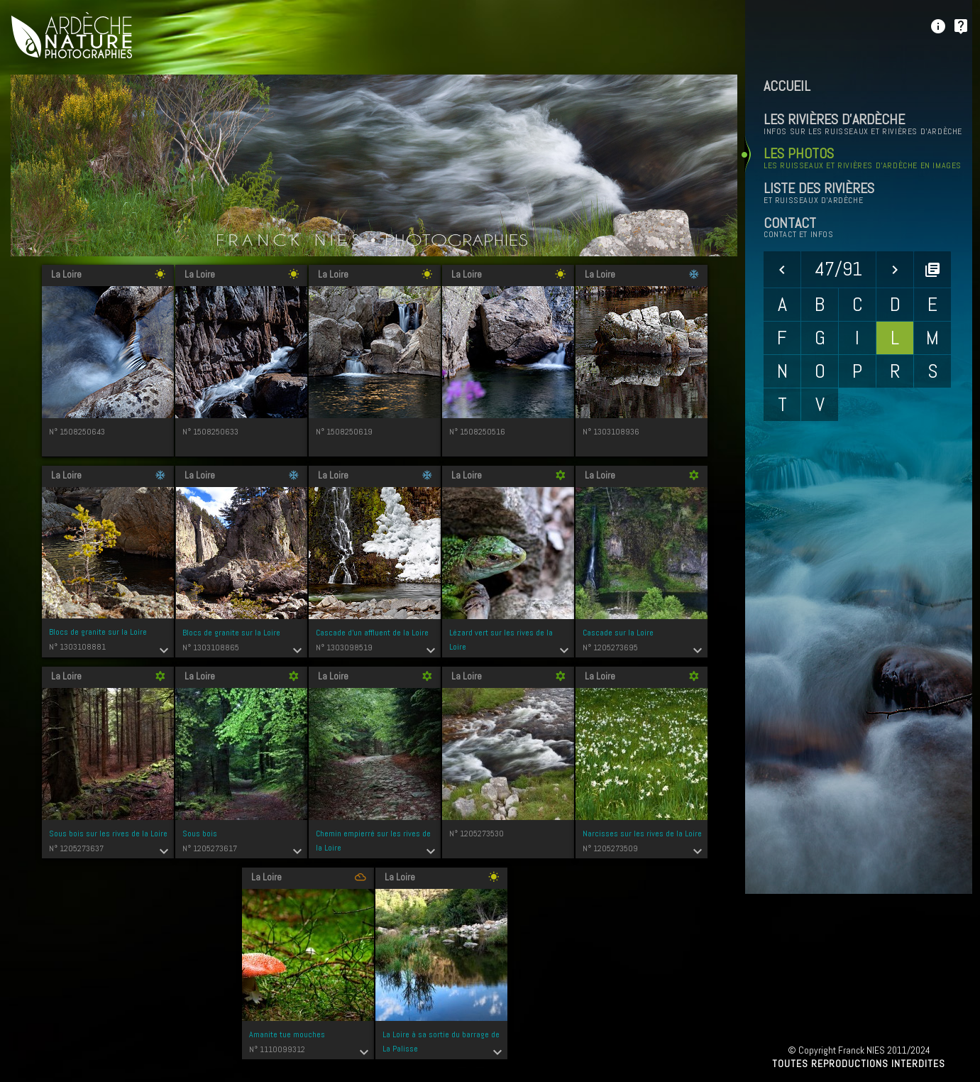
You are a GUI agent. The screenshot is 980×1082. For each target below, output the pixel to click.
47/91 (838, 268)
